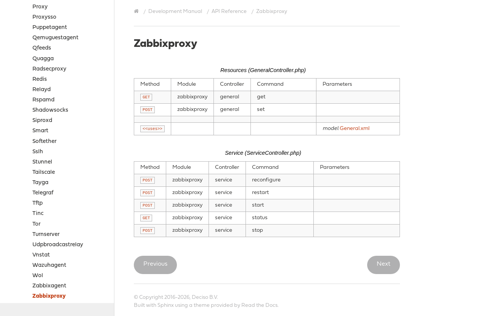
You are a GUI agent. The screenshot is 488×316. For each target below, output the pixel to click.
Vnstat (41, 157)
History (17, 298)
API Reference (229, 11)
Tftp (37, 105)
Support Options (30, 279)
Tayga (40, 85)
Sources (24, 250)
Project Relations (30, 260)
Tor (36, 126)
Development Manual (175, 11)
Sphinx (165, 305)
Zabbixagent (49, 188)
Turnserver (45, 137)
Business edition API (50, 219)
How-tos (25, 240)
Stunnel (42, 64)
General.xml (354, 129)
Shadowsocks (50, 12)
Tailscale (43, 74)
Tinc (37, 116)
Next (383, 264)
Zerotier (42, 209)
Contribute (22, 289)
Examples (27, 230)
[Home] (137, 11)
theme (202, 305)
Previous (155, 264)
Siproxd (42, 23)
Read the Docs (259, 305)
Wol (37, 178)
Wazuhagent (49, 167)
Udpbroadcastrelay (57, 147)
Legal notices (25, 270)
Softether (44, 44)
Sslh (37, 54)
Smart (40, 33)
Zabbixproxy (49, 198)
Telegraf (42, 95)
